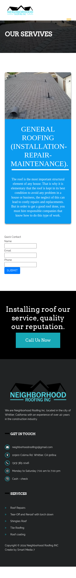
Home (9, 41)
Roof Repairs (17, 507)
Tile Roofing (17, 527)
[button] (68, 19)
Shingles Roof (18, 521)
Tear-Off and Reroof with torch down (31, 514)
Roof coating (17, 534)
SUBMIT (12, 270)
